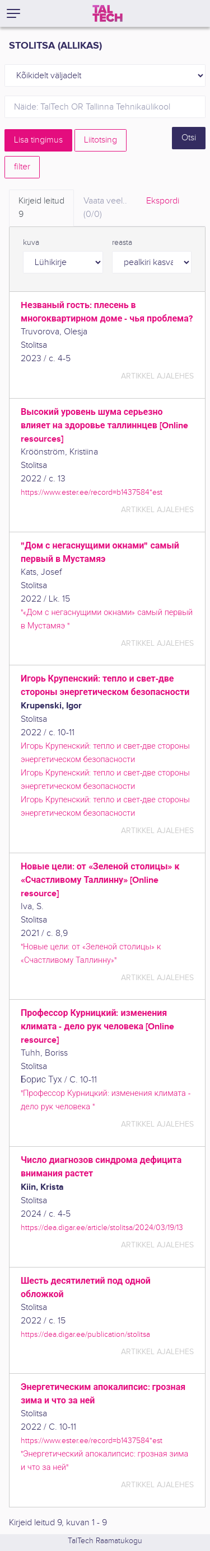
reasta (122, 242)
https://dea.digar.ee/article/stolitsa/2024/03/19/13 (102, 1227)
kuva (31, 242)
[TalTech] (107, 13)
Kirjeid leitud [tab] (41, 208)
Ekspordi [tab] (162, 201)
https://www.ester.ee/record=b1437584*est (91, 492)
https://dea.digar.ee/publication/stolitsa (85, 1334)
